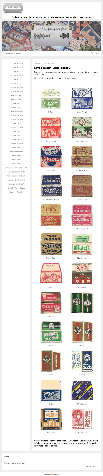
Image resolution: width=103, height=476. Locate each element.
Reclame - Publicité (16, 192)
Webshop (37, 63)
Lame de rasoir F (16, 83)
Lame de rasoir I (16, 95)
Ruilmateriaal (8, 53)
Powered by (51, 474)
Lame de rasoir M (16, 111)
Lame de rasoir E (16, 79)
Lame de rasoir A (16, 63)
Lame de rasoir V (16, 148)
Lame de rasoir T (16, 140)
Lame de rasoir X (16, 156)
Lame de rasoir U (16, 144)
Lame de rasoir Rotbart (16, 176)
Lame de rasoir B (16, 67)
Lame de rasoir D (16, 75)
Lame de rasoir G (16, 87)
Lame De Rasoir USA (16, 184)
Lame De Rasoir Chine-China (16, 168)
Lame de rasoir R (16, 131)
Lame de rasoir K (16, 103)
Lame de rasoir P (16, 123)
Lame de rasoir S (16, 136)
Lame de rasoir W (16, 152)
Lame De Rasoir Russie (16, 180)
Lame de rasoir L (16, 107)
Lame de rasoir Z (16, 164)
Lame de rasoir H (16, 91)
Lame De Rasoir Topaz (16, 188)
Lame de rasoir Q (16, 127)
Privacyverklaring (90, 466)
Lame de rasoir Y (16, 160)
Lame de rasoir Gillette (16, 172)
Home (6, 456)
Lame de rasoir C (16, 71)
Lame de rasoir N (16, 115)
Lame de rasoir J (16, 99)
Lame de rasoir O (16, 119)
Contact (19, 53)
